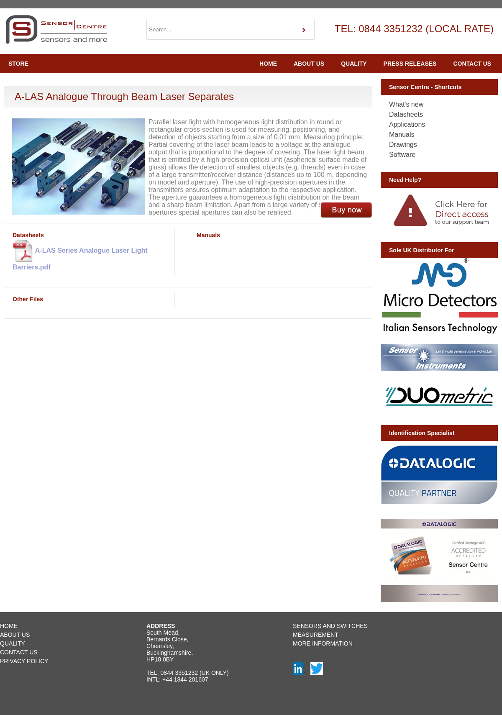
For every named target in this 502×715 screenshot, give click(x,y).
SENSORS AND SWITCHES (330, 626)
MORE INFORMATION (323, 643)
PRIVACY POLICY (24, 661)
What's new (406, 104)
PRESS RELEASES (410, 63)
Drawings (403, 144)
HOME (268, 63)
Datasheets (406, 114)
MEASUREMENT (315, 634)
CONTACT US (472, 63)
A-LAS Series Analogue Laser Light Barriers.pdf (80, 254)
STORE (18, 63)
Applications (407, 124)
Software (402, 154)
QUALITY (353, 63)
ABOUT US (309, 63)
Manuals (401, 134)
